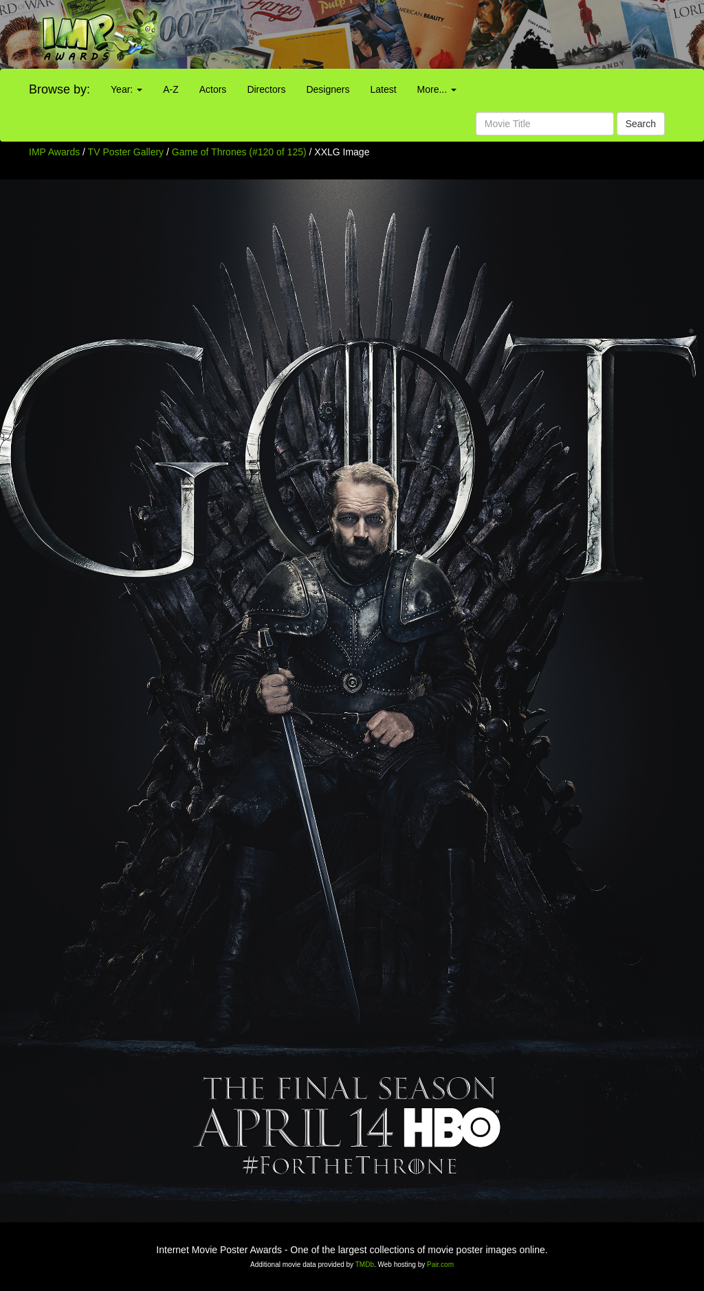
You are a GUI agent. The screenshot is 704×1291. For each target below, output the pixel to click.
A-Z (171, 89)
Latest (383, 89)
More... (436, 89)
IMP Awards (54, 151)
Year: (126, 89)
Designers (327, 89)
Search (641, 123)
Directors (266, 89)
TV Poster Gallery (126, 151)
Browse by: (59, 89)
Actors (213, 89)
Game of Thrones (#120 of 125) (239, 151)
